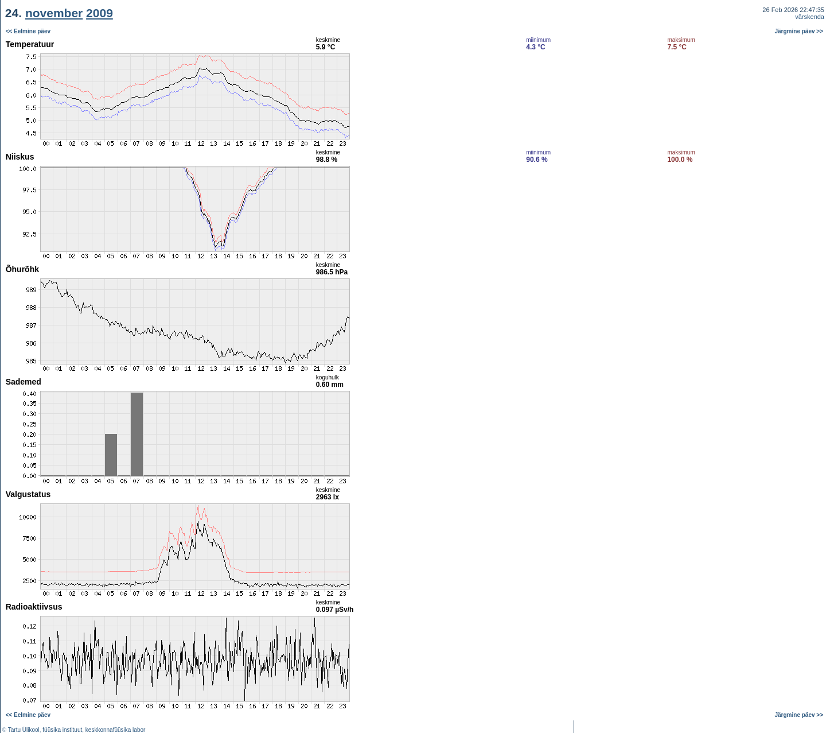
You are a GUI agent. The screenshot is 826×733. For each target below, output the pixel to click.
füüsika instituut (62, 730)
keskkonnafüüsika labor (115, 730)
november (54, 13)
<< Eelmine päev (28, 31)
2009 (99, 13)
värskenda (809, 16)
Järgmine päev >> (799, 31)
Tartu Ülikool (24, 730)
